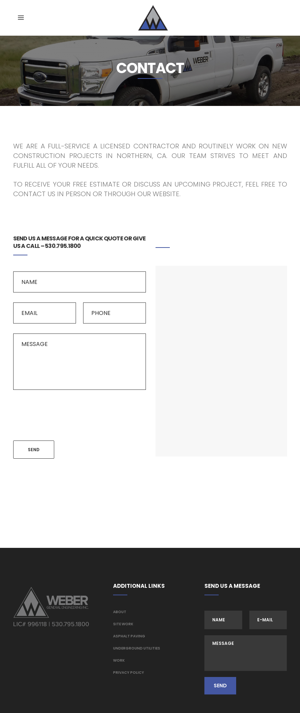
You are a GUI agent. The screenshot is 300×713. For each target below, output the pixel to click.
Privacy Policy (128, 672)
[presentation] (67, 414)
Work (119, 660)
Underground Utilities (136, 648)
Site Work (123, 624)
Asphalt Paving (129, 636)
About (119, 612)
